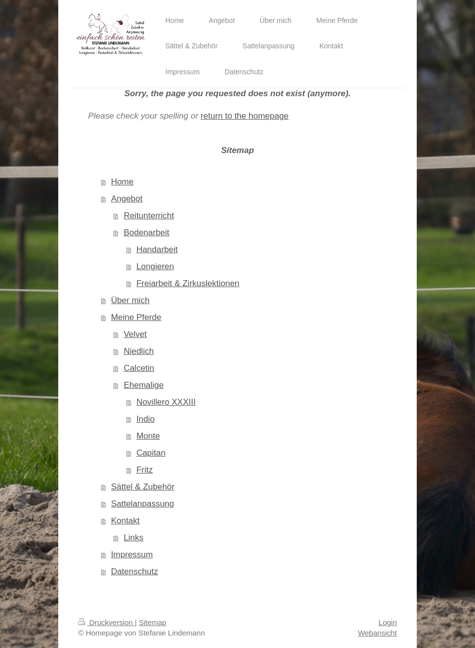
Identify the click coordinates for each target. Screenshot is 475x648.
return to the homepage (245, 116)
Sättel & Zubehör (143, 486)
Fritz (144, 470)
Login (387, 622)
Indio (145, 419)
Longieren (155, 266)
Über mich (130, 300)
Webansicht (377, 633)
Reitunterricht (148, 215)
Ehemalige (143, 385)
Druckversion (106, 622)
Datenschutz (134, 571)
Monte (148, 436)
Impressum (132, 554)
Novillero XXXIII (166, 402)
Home (122, 181)
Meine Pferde (136, 317)
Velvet (134, 334)
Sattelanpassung (142, 503)
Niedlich (138, 351)
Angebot (126, 198)
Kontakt (125, 520)
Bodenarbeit (146, 232)
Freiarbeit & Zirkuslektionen (187, 283)
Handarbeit (157, 249)
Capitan (151, 453)
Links (133, 537)
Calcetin (138, 368)
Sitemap (152, 622)
